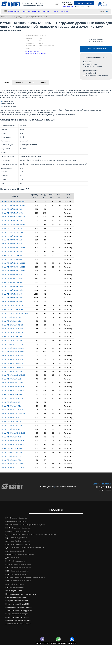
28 (45, 464)
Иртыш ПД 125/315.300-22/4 (12, 236)
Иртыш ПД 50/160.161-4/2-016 (12, 367)
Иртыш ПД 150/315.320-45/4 (12, 255)
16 (45, 240)
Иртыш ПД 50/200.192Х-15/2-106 (13, 375)
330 (36, 278)
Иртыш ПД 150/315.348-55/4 (12, 259)
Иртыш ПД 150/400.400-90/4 (12, 275)
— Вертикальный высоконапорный (19, 554)
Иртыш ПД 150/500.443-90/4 (12, 278)
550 (36, 282)
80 (45, 205)
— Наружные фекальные (15, 521)
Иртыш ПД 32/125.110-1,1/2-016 (13, 306)
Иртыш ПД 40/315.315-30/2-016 (13, 352)
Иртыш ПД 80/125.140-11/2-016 (13, 452)
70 (45, 278)
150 (44, 394)
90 (45, 209)
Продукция (56, 509)
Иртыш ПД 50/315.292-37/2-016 (13, 390)
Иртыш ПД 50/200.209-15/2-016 (13, 383)
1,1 (53, 306)
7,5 (53, 344)
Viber (42, 643)
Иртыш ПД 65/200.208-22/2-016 (13, 425)
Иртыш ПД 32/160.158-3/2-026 (12, 329)
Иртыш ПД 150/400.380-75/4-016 (13, 271)
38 (45, 321)
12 (37, 332)
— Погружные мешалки (15, 574)
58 (45, 433)
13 (37, 306)
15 (45, 224)
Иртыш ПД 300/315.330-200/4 (12, 294)
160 (36, 232)
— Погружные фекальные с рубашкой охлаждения (25, 524)
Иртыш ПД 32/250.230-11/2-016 (13, 336)
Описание (6, 82)
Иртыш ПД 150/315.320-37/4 (12, 251)
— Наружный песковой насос (17, 571)
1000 (36, 286)
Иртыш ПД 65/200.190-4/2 (11, 418)
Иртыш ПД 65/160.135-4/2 (11, 402)
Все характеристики (32, 51)
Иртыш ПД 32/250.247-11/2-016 (13, 340)
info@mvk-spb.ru (68, 6)
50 (45, 201)
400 (36, 244)
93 (37, 414)
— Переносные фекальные (17, 528)
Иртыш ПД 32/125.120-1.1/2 (11, 321)
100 (36, 418)
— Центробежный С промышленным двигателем (24, 548)
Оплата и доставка (29, 11)
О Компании (65, 11)
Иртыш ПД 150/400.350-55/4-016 (13, 267)
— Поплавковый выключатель (18, 581)
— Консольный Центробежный (18, 544)
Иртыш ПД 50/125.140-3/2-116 (12, 363)
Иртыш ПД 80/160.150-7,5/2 (11, 460)
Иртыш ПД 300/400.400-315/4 (12, 298)
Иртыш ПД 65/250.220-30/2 (11, 437)
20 (45, 232)
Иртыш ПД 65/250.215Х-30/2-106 (13, 433)
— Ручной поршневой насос (16, 561)
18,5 (52, 414)
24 (45, 228)
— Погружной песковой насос (18, 568)
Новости (55, 11)
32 (45, 221)
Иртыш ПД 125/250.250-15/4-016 (13, 224)
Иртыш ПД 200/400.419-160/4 (12, 282)
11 (53, 217)
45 (53, 201)
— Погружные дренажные (16, 538)
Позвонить (72, 643)
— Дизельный (12, 558)
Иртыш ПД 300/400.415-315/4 (12, 302)
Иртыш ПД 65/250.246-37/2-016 (13, 441)
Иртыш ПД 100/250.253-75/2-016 (13, 205)
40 (45, 267)
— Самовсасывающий (14, 551)
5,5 (53, 332)
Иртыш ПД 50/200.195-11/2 (11, 379)
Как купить (19, 82)
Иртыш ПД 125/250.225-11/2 (12, 221)
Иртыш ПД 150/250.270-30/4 (12, 244)
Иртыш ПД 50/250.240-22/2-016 (13, 387)
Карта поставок (43, 11)
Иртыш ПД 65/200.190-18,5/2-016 (13, 414)
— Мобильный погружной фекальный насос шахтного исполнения (30, 534)
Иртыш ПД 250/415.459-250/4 (12, 290)
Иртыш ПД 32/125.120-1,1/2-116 (13, 317)
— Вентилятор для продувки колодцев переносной (25, 577)
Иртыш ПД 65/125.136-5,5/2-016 (13, 398)
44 (45, 371)
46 (37, 371)
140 (44, 213)
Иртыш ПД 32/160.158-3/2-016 (12, 325)
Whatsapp (58, 643)
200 (36, 201)
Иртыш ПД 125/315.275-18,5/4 (12, 232)
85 (37, 433)
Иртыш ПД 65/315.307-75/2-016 (13, 448)
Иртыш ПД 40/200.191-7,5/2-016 (13, 344)
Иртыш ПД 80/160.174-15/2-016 (13, 468)
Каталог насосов (11, 11)
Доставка (42, 82)
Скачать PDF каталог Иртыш (35, 54)
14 (37, 325)
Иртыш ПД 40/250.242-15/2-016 (13, 348)
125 (44, 217)
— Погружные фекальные (16, 518)
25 (37, 317)
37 (53, 248)
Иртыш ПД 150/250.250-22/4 (12, 240)
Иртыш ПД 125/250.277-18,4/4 (12, 228)
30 (53, 221)
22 (53, 387)
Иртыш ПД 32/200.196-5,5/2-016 (13, 332)
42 (45, 271)
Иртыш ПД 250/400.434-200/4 (12, 286)
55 (53, 263)
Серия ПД (18, 17)
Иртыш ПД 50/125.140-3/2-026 (12, 360)
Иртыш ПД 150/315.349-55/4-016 (13, 263)
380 (60, 201)
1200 (36, 298)
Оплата (31, 82)
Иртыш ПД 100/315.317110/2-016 (13, 217)
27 (45, 460)
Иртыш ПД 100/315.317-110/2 (12, 213)
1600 (36, 294)
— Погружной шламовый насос (18, 564)
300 (36, 267)
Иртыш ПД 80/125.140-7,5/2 (11, 456)
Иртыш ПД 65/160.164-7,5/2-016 (13, 410)
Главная (4, 17)
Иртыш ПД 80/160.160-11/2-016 (13, 464)
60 (45, 298)
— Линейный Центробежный (17, 541)
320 (36, 240)
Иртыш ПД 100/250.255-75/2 (12, 209)
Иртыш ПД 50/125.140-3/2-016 (12, 356)
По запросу (68, 201)
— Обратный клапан (14, 584)
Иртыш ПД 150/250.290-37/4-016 (13, 248)
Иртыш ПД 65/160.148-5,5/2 (11, 406)
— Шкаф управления (14, 587)
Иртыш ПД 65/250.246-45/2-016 (13, 444)
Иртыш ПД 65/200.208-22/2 (11, 421)
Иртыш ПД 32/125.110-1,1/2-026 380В (15, 313)
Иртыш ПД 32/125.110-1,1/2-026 (13, 309)
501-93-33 (64, 4)
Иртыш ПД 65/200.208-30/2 (11, 429)
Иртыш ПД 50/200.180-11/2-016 (13, 371)
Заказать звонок (84, 3)
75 (53, 205)
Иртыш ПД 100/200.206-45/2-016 (36, 17)
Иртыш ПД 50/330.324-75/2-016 (13, 394)
